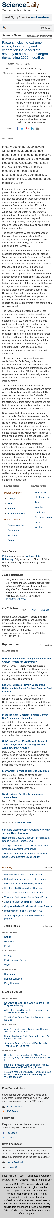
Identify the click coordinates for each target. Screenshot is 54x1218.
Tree (37, 502)
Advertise (46, 1176)
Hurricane (40, 512)
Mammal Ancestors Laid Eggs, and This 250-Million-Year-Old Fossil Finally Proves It (27, 1066)
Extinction (9, 941)
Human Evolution (13, 979)
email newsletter (40, 17)
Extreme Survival (16, 513)
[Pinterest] (27, 128)
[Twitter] (22, 128)
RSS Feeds (12, 1111)
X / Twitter (11, 1137)
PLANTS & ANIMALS (10, 932)
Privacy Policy (9, 1180)
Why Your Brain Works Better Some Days (25, 897)
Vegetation (40, 492)
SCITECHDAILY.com (22, 822)
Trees (11, 503)
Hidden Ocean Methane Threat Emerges (25, 879)
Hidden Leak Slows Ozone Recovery (23, 874)
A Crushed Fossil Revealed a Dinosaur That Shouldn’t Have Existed (26, 1011)
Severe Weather (16, 525)
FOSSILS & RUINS (9, 969)
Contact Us (12, 1167)
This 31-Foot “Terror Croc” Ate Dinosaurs (25, 892)
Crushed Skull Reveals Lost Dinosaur (23, 888)
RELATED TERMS (38, 486)
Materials (7, 556)
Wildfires (12, 535)
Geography (13, 530)
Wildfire (38, 527)
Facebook (11, 1133)
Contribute (32, 1176)
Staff (22, 1176)
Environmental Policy (15, 960)
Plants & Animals (13, 493)
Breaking (7, 867)
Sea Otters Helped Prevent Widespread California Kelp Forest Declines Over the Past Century (27, 688)
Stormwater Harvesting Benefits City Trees (25, 771)
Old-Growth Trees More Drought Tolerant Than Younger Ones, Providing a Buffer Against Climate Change (24, 744)
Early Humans (11, 983)
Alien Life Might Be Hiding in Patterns (23, 902)
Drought (12, 498)
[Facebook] (17, 128)
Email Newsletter (15, 1106)
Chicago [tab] (45, 610)
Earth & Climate (12, 519)
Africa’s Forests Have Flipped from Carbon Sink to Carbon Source (26, 1030)
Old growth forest (43, 517)
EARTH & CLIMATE (10, 951)
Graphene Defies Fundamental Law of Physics (28, 906)
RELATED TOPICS (11, 486)
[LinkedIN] (32, 128)
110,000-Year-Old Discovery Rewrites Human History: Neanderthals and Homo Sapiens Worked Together (27, 1074)
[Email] (37, 128)
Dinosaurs (9, 974)
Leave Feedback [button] (14, 1162)
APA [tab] (33, 610)
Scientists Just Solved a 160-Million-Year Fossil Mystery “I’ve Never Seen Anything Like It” (27, 1057)
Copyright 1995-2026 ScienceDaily (21, 1184)
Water (7, 965)
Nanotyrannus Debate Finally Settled (23, 883)
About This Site (8, 1176)
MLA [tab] (24, 610)
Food (7, 946)
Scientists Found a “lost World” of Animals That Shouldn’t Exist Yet (25, 1044)
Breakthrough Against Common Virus (23, 911)
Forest (11, 540)
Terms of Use (45, 1180)
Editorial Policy (27, 1180)
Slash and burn (42, 497)
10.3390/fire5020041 (16, 599)
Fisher (38, 522)
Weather (39, 507)
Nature (11, 508)
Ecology (8, 955)
